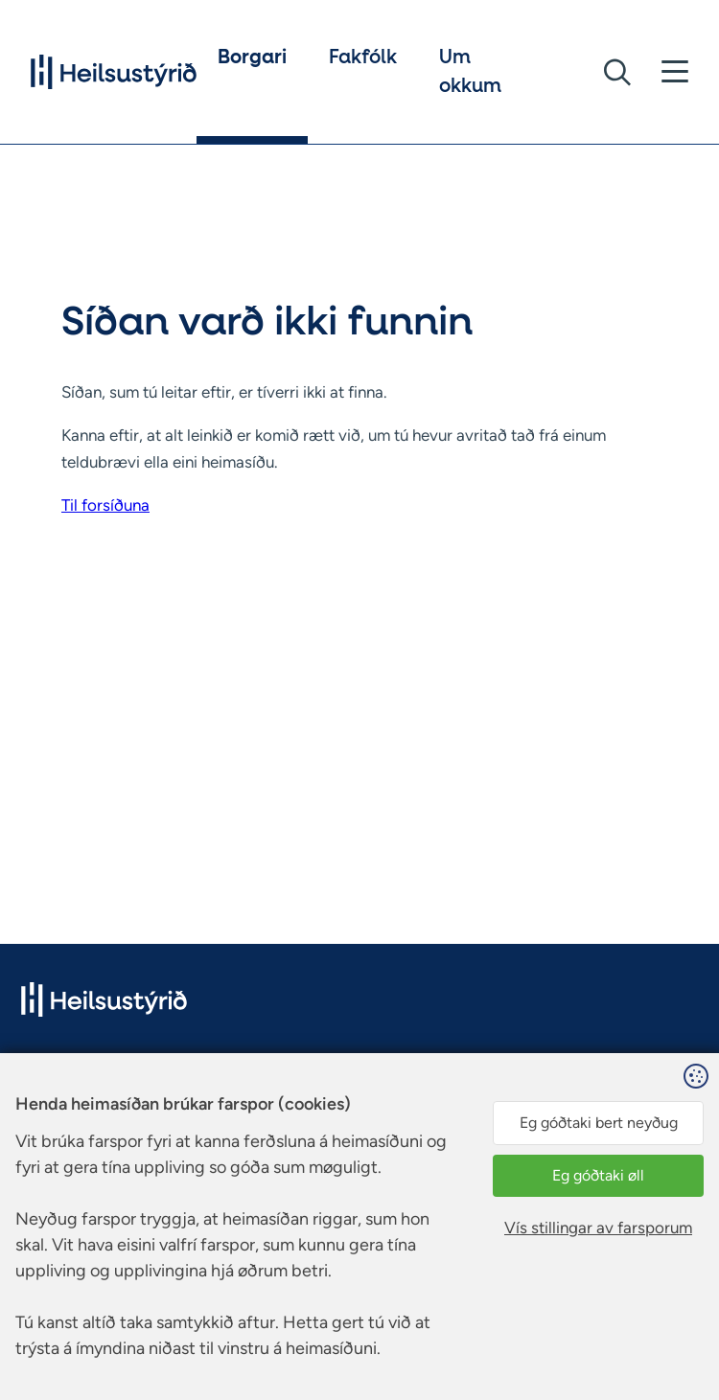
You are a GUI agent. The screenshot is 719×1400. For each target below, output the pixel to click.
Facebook (334, 1085)
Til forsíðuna (105, 505)
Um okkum (470, 72)
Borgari (252, 57)
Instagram (334, 1108)
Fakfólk (363, 57)
